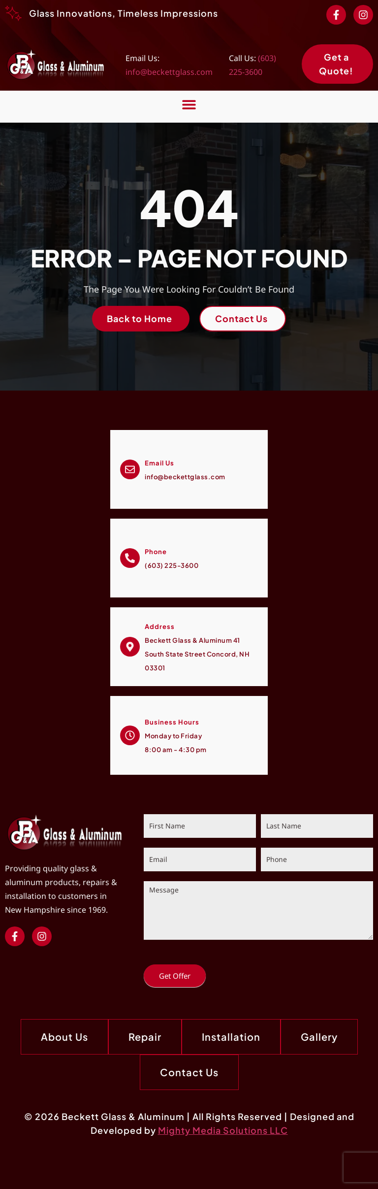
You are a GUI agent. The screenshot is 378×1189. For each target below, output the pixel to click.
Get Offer (174, 976)
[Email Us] (130, 469)
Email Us (159, 463)
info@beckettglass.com (169, 71)
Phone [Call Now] (156, 552)
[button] (189, 104)
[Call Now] (130, 558)
